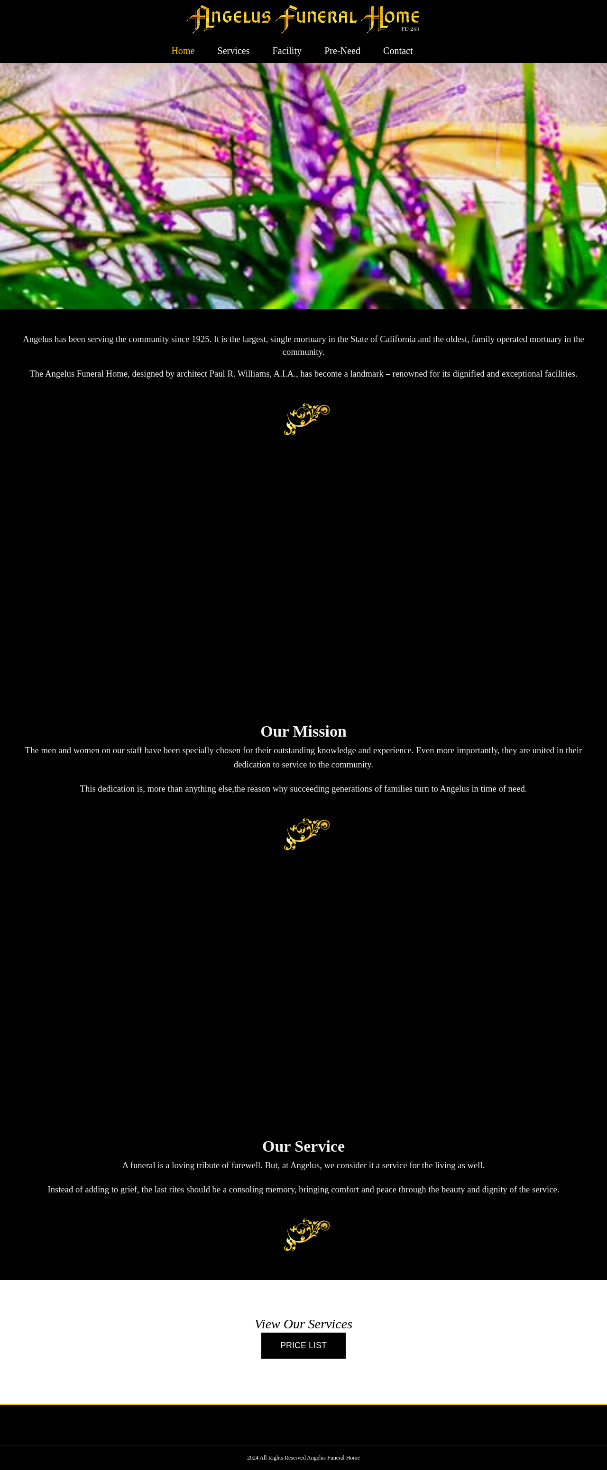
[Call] (303, 1346)
